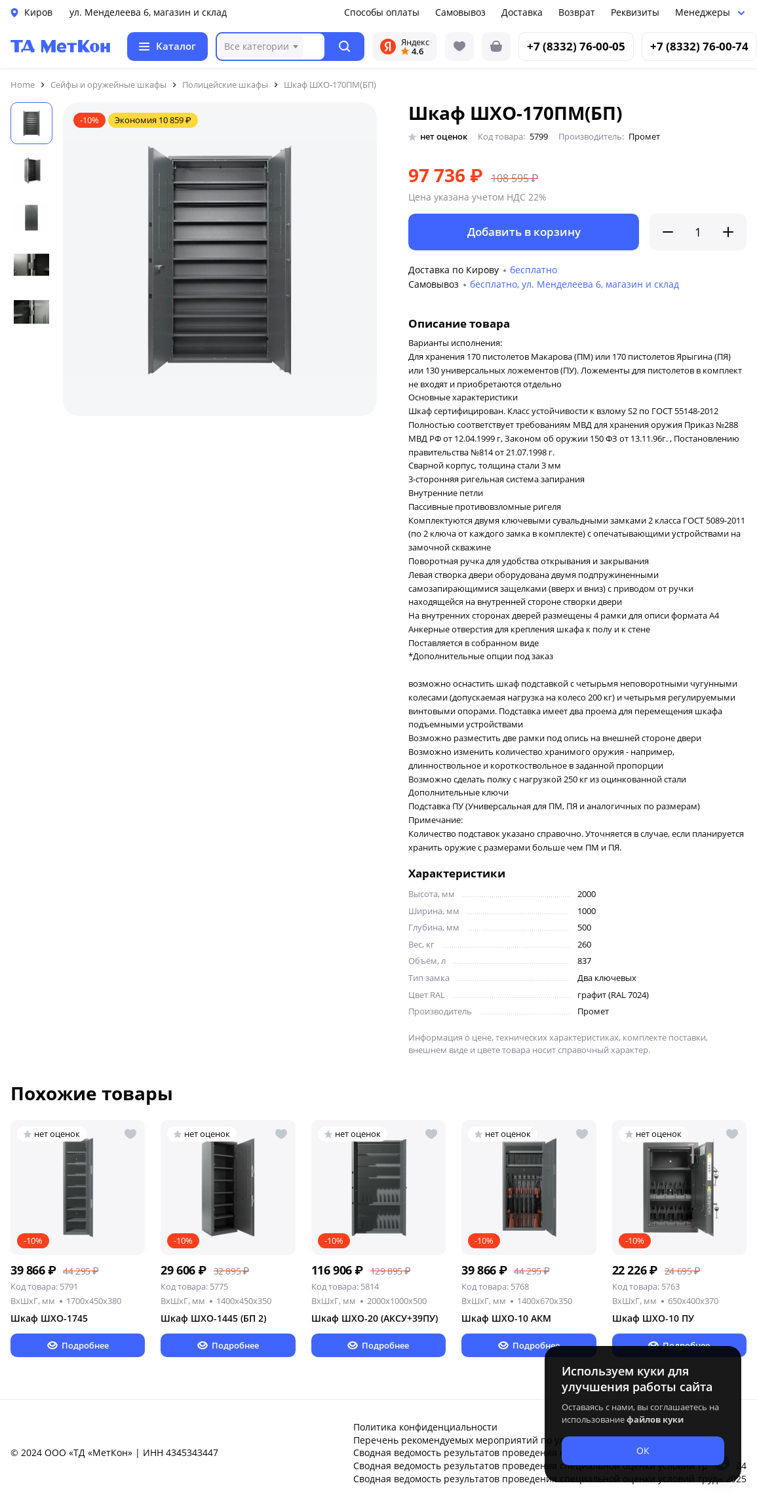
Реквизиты (635, 12)
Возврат (576, 12)
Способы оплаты (381, 12)
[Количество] (698, 232)
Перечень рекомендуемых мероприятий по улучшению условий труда (514, 1440)
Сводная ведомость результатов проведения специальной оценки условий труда (538, 1452)
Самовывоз (460, 12)
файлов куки (655, 1419)
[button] (345, 46)
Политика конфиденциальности (425, 1427)
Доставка (522, 12)
